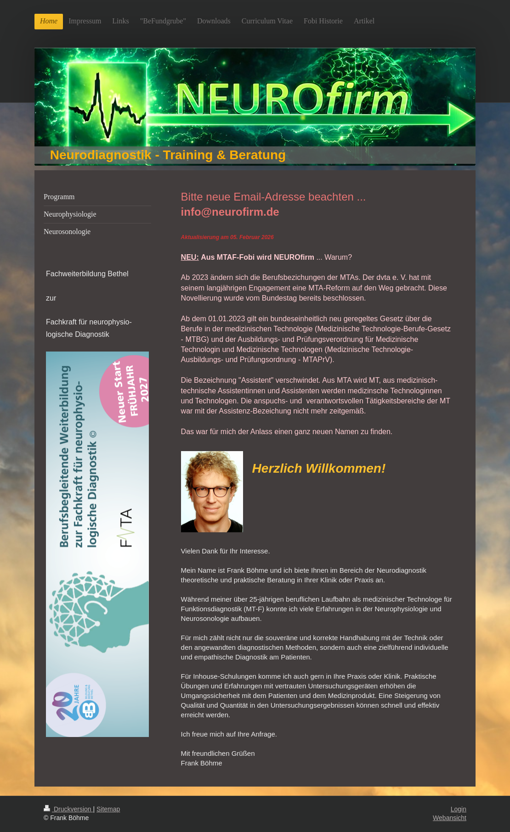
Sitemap (108, 809)
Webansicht (449, 817)
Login (458, 809)
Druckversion (68, 809)
